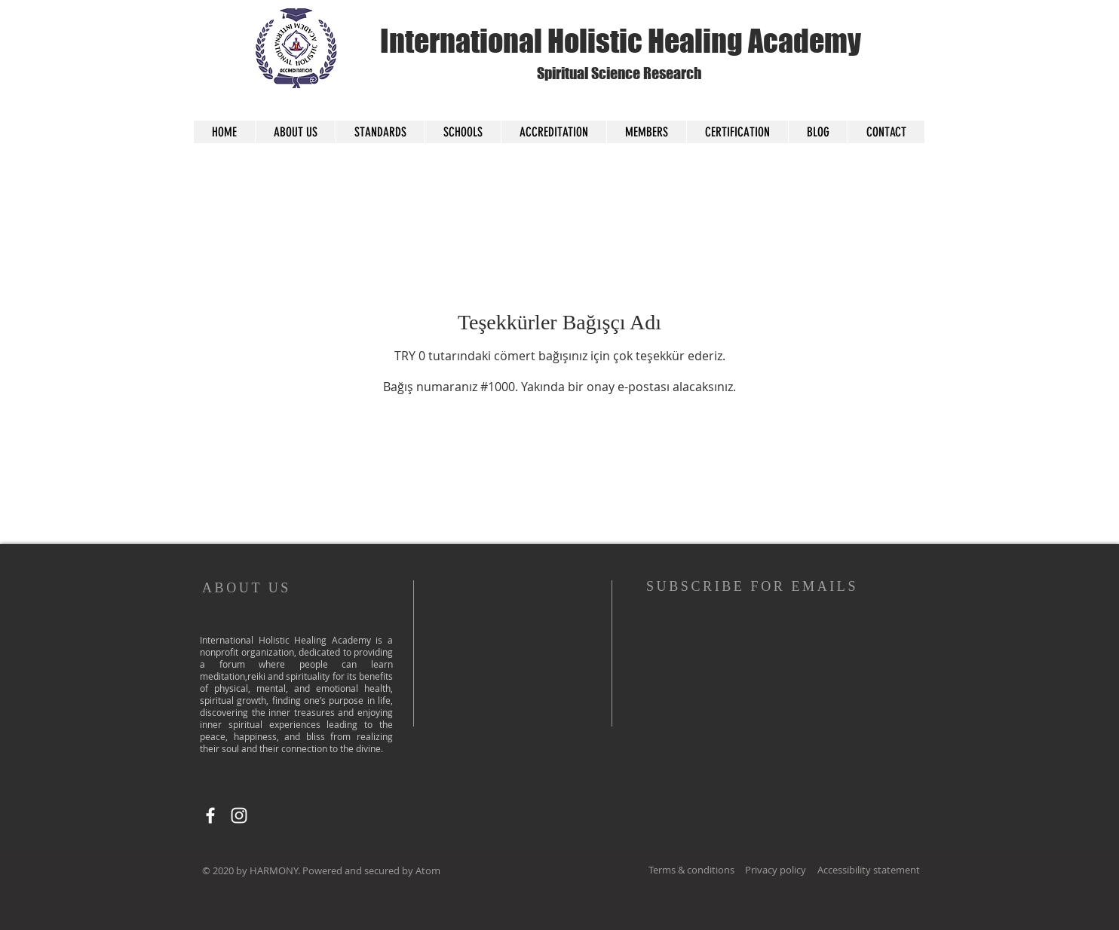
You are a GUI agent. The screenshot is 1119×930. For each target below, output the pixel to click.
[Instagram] (239, 815)
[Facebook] (210, 815)
